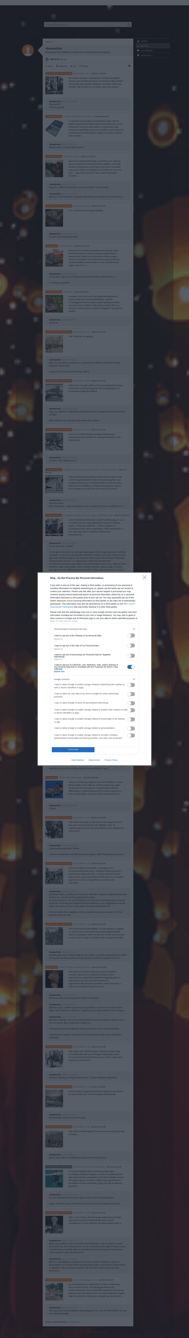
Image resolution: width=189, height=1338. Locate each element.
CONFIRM (73, 750)
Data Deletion (77, 760)
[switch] (131, 635)
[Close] (145, 578)
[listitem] (94, 629)
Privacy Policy (111, 760)
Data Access (94, 760)
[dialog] (94, 669)
